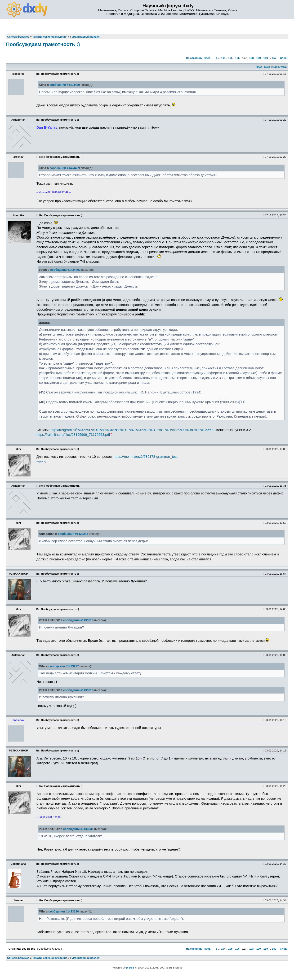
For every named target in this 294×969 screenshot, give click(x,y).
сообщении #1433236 (64, 911)
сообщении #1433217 (64, 666)
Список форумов (18, 957)
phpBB (130, 967)
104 (223, 58)
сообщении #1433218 (78, 620)
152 (274, 58)
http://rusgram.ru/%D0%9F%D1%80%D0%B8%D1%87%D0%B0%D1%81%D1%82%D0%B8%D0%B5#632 (132, 430)
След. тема (279, 66)
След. (283, 58)
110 (265, 58)
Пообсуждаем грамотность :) (43, 44)
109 (258, 58)
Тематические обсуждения (49, 957)
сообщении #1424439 (64, 85)
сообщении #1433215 (73, 534)
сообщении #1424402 (65, 269)
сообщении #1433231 (78, 829)
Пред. (207, 58)
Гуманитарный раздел (85, 957)
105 (230, 58)
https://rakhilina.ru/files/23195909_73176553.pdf (73, 434)
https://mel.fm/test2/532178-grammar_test (146, 456)
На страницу (194, 58)
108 (251, 58)
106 (237, 58)
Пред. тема (263, 66)
